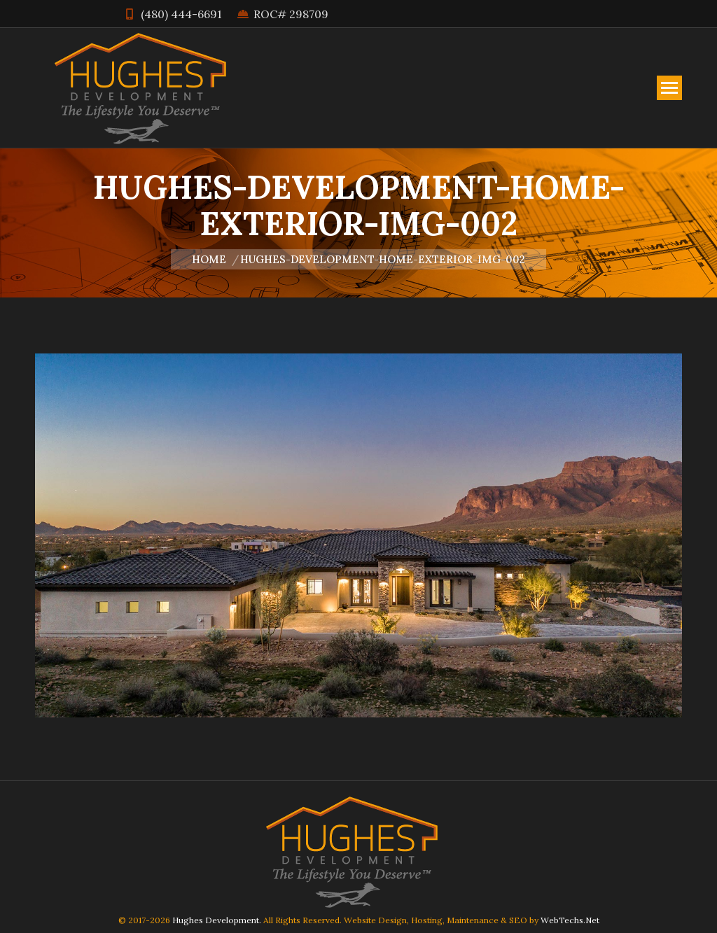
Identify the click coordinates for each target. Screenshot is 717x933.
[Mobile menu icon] (669, 88)
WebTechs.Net (570, 920)
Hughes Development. (216, 920)
